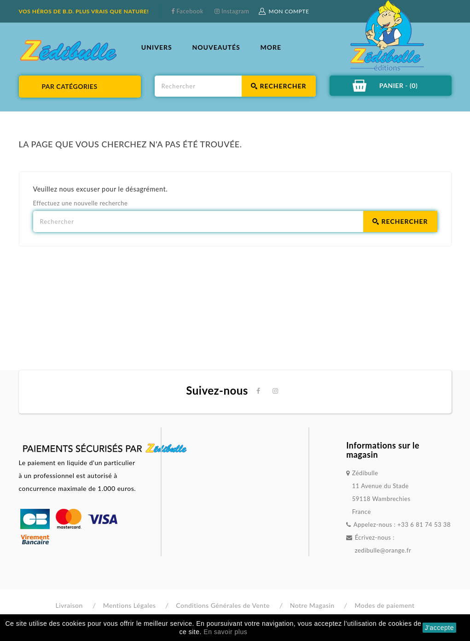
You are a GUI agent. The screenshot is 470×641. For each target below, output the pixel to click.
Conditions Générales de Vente (223, 605)
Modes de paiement (384, 605)
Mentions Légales (129, 605)
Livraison (68, 605)
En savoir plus (225, 631)
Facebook (188, 11)
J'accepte (439, 627)
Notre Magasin (312, 605)
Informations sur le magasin (382, 450)
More (271, 47)
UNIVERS (156, 47)
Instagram (234, 11)
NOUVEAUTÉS (216, 47)
